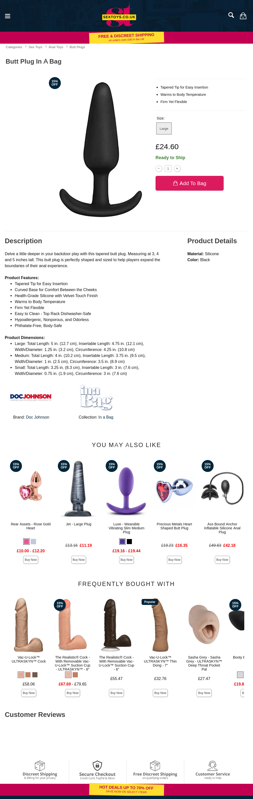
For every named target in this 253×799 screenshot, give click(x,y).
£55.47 (116, 678)
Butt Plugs (77, 47)
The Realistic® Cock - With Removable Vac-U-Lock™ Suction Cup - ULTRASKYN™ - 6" (72, 663)
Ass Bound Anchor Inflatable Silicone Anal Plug (222, 528)
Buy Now (31, 560)
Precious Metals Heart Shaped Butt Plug (174, 526)
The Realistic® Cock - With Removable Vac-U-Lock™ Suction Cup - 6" (116, 663)
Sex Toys (35, 47)
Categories (14, 47)
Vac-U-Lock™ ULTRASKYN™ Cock (29, 659)
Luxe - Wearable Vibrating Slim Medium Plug (127, 528)
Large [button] (164, 128)
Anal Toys (56, 47)
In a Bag (105, 417)
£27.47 (204, 678)
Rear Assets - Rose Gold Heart (31, 526)
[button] (26, 541)
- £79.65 (72, 684)
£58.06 (29, 684)
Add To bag (189, 183)
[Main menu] (7, 15)
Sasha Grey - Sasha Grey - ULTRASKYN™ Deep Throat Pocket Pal (204, 663)
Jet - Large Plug (78, 524)
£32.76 (160, 678)
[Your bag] (243, 16)
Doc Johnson (37, 417)
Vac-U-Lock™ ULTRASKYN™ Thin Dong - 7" (160, 661)
